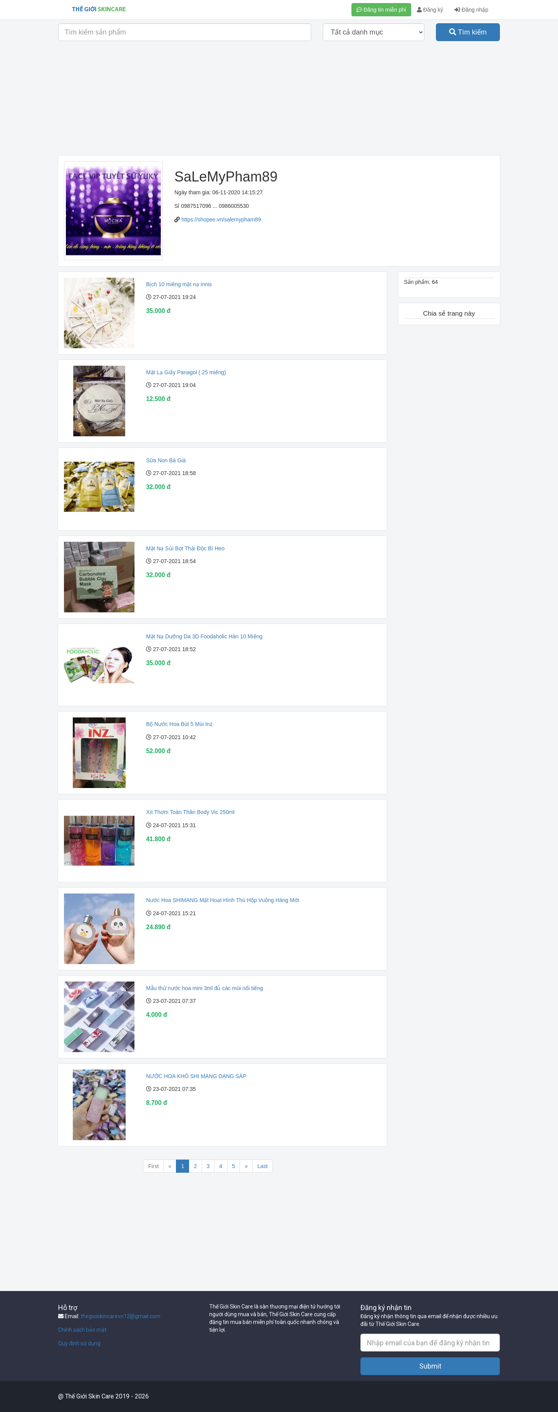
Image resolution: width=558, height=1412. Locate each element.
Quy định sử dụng (79, 1343)
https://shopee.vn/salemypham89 (221, 219)
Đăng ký (430, 10)
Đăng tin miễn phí (381, 10)
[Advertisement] (279, 101)
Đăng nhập (471, 10)
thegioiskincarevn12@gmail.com (120, 1316)
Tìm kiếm (468, 32)
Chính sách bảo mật (82, 1330)
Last (262, 1166)
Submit (430, 1366)
